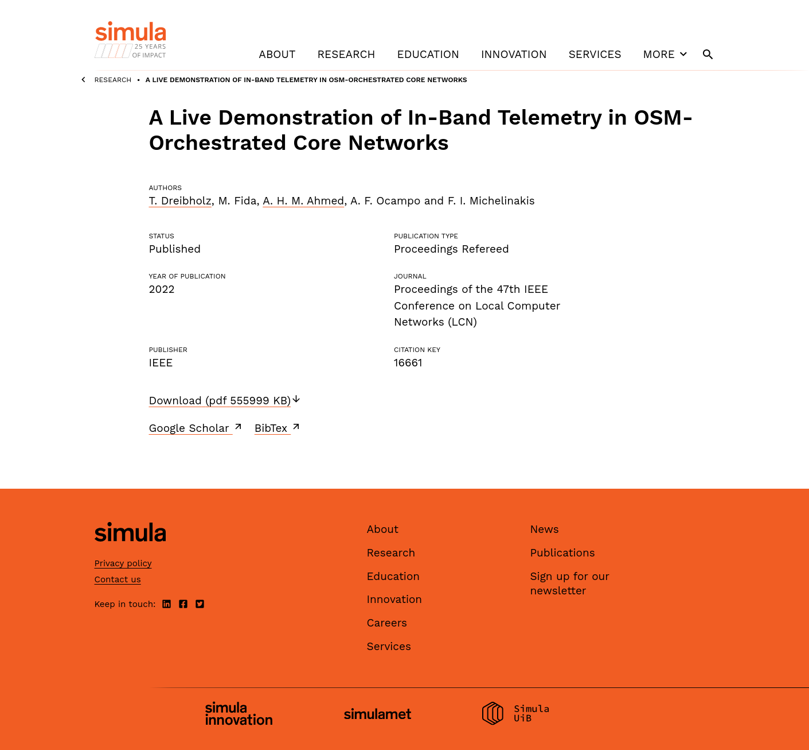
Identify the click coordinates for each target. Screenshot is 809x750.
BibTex (278, 428)
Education (428, 54)
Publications (562, 552)
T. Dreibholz (180, 200)
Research (346, 54)
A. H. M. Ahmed (303, 200)
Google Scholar (196, 428)
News (544, 529)
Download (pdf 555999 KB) (225, 400)
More (666, 54)
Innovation (514, 54)
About (277, 54)
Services (595, 54)
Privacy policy (123, 563)
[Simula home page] (130, 551)
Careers (387, 622)
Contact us (118, 579)
